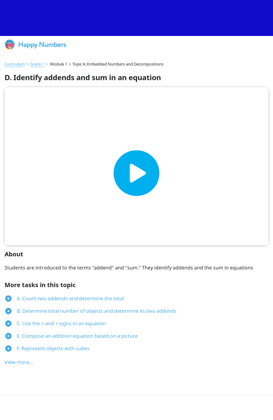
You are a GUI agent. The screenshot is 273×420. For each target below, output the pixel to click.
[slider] (136, 18)
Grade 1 (37, 64)
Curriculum (15, 64)
